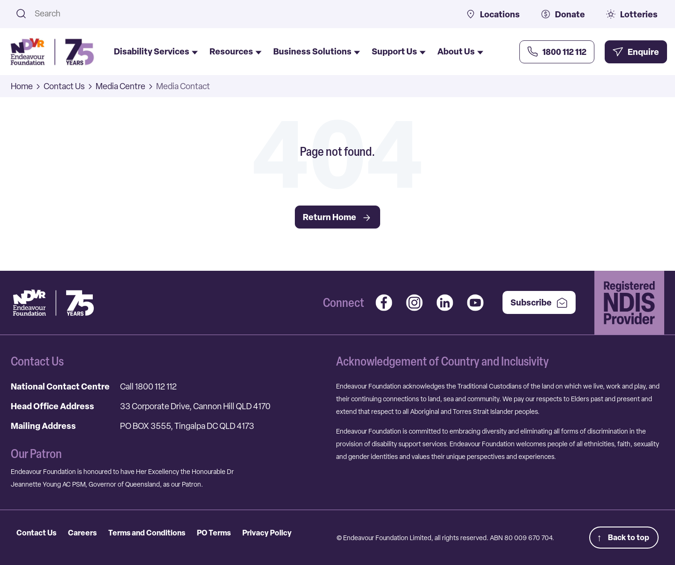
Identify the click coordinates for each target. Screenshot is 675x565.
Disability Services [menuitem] (156, 51)
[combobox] (238, 13)
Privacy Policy (267, 532)
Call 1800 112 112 (148, 386)
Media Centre (120, 86)
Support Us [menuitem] (399, 51)
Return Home (337, 217)
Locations (493, 14)
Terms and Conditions (146, 532)
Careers (82, 532)
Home (22, 86)
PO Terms (214, 532)
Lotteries (632, 14)
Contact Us (64, 86)
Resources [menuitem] (236, 51)
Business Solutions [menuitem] (316, 51)
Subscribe (539, 302)
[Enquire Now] (636, 51)
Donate (563, 14)
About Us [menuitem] (460, 51)
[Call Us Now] (556, 51)
